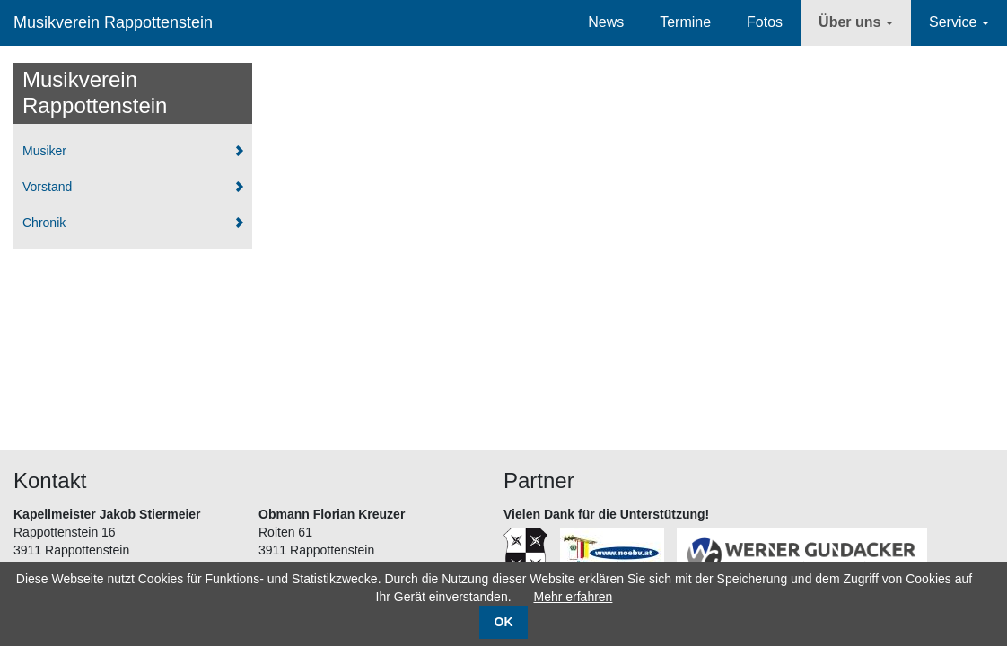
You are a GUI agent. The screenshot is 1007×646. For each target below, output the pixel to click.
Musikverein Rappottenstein (113, 22)
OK (504, 622)
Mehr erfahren (572, 596)
